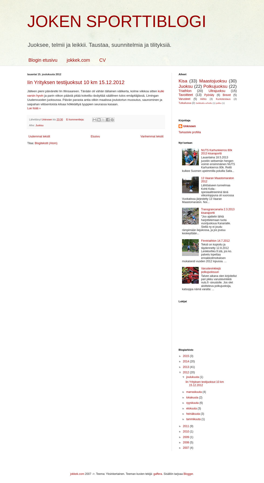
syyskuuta (193, 403)
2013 (186, 367)
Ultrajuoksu (217, 91)
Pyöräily (209, 95)
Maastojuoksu (213, 80)
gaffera (157, 474)
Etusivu (95, 136)
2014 (186, 361)
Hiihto (203, 99)
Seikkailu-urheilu (204, 103)
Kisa (183, 80)
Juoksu (40, 125)
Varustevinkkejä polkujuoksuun (211, 270)
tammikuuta (193, 419)
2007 (186, 447)
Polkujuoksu (215, 86)
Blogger (188, 474)
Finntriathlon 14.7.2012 (215, 240)
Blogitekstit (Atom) (46, 143)
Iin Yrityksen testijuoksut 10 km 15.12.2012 (76, 82)
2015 (186, 356)
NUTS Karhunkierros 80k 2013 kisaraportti (216, 152)
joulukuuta (193, 377)
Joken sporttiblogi (116, 21)
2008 (186, 442)
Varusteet (184, 99)
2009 (186, 437)
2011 (186, 426)
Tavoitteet (186, 95)
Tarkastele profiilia (190, 132)
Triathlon (185, 91)
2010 (186, 431)
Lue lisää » (34, 108)
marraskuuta (194, 392)
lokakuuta (192, 397)
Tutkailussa (185, 103)
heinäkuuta (193, 413)
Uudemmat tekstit (39, 136)
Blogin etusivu (43, 60)
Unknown (47, 119)
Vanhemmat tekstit (152, 136)
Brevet (227, 95)
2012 (186, 372)
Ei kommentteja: (75, 119)
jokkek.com (78, 60)
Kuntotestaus (223, 99)
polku (218, 103)
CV (102, 60)
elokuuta (192, 408)
